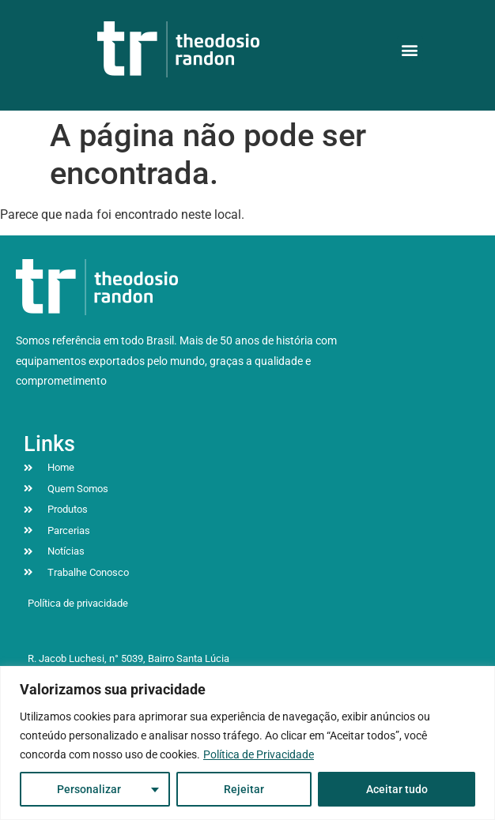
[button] (410, 49)
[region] (247, 743)
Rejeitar (244, 789)
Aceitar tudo (397, 789)
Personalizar (89, 789)
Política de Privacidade (258, 754)
